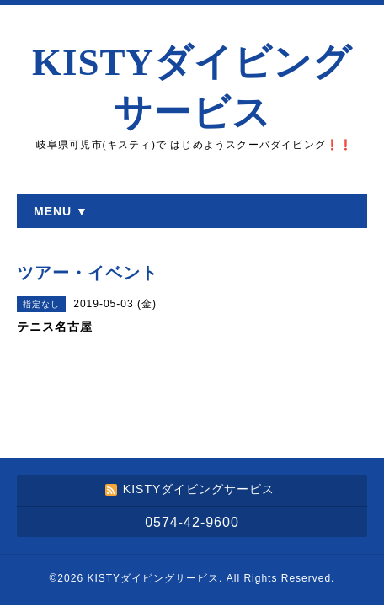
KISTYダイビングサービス (153, 578)
